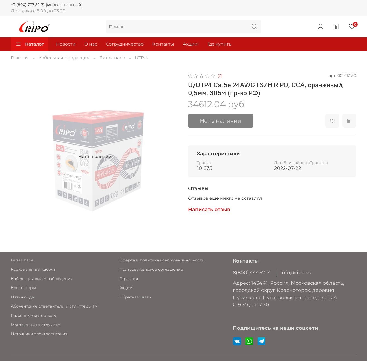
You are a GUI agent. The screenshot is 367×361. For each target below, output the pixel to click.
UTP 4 (141, 57)
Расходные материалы (34, 315)
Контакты (163, 44)
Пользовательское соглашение (151, 269)
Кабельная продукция (64, 57)
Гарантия (128, 278)
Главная (20, 57)
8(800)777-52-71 (252, 272)
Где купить (219, 44)
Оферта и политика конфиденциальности (161, 260)
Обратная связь (135, 297)
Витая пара (112, 57)
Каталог (30, 44)
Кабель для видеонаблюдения (42, 278)
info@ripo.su (296, 272)
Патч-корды (23, 297)
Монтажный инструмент (35, 324)
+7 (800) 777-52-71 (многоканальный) (47, 4)
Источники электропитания (39, 333)
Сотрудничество (125, 44)
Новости (66, 44)
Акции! (191, 44)
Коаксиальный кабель (33, 269)
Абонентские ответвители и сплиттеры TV (54, 306)
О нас (90, 44)
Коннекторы (23, 287)
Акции (125, 287)
